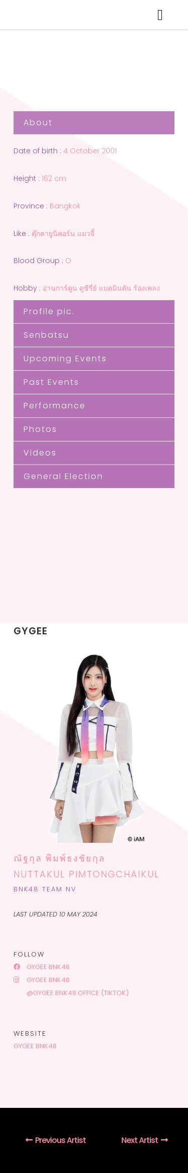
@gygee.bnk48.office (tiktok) (77, 993)
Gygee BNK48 (42, 967)
